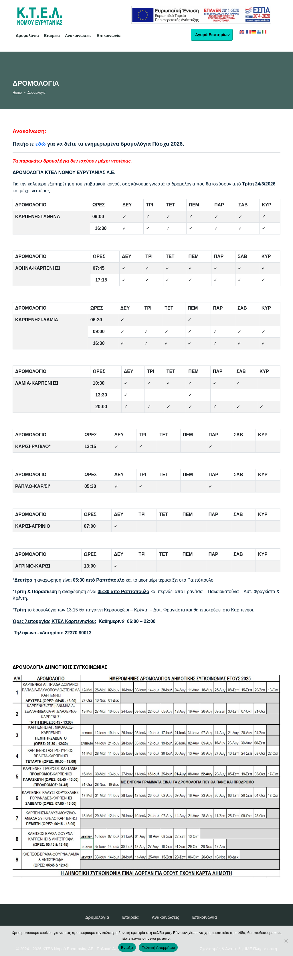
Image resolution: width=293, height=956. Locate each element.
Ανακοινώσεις (78, 35)
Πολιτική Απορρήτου (158, 947)
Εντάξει (127, 947)
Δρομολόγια (27, 35)
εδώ (40, 144)
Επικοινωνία (109, 35)
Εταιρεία (52, 35)
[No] (286, 941)
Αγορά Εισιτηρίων (212, 34)
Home (17, 93)
